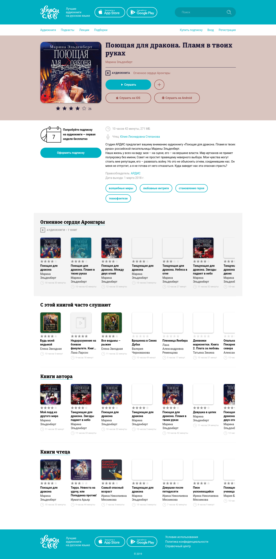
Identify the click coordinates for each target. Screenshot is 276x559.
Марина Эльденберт (48, 275)
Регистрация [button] (227, 30)
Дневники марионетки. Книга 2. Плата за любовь (206, 344)
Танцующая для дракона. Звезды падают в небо (204, 269)
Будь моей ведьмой (47, 342)
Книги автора (56, 376)
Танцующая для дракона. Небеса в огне (175, 269)
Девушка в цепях (204, 412)
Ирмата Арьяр (80, 499)
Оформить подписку (71, 152)
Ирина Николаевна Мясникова (114, 497)
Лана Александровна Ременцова (173, 348)
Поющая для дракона (49, 267)
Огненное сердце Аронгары (151, 73)
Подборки (100, 30)
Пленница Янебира (175, 340)
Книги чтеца (55, 452)
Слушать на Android (177, 98)
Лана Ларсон (79, 352)
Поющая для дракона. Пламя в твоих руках (83, 269)
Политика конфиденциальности (186, 541)
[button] (48, 30)
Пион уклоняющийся (203, 489)
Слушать (128, 84)
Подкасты (67, 30)
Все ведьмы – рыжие (111, 342)
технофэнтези (118, 198)
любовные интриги (156, 188)
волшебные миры (121, 188)
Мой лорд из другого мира (49, 414)
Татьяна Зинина (203, 352)
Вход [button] (210, 30)
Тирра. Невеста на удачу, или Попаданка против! (84, 491)
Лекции (84, 30)
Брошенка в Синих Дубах (144, 342)
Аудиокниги (48, 30)
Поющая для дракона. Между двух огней (112, 269)
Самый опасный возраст (112, 489)
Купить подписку (191, 30)
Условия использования (181, 537)
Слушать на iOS (128, 98)
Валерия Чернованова (141, 350)
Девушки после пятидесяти (173, 489)
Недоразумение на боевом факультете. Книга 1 (83, 344)
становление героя (191, 188)
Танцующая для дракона (143, 267)
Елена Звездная (51, 348)
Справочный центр (178, 546)
